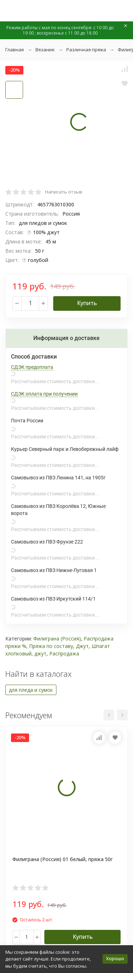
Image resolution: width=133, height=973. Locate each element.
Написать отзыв (63, 192)
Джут (82, 646)
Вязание (45, 49)
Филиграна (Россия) (57, 638)
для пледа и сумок (31, 689)
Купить (87, 303)
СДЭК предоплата (32, 367)
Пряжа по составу (51, 646)
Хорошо (115, 958)
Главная (14, 49)
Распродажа (64, 653)
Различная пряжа (86, 49)
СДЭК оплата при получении (44, 394)
